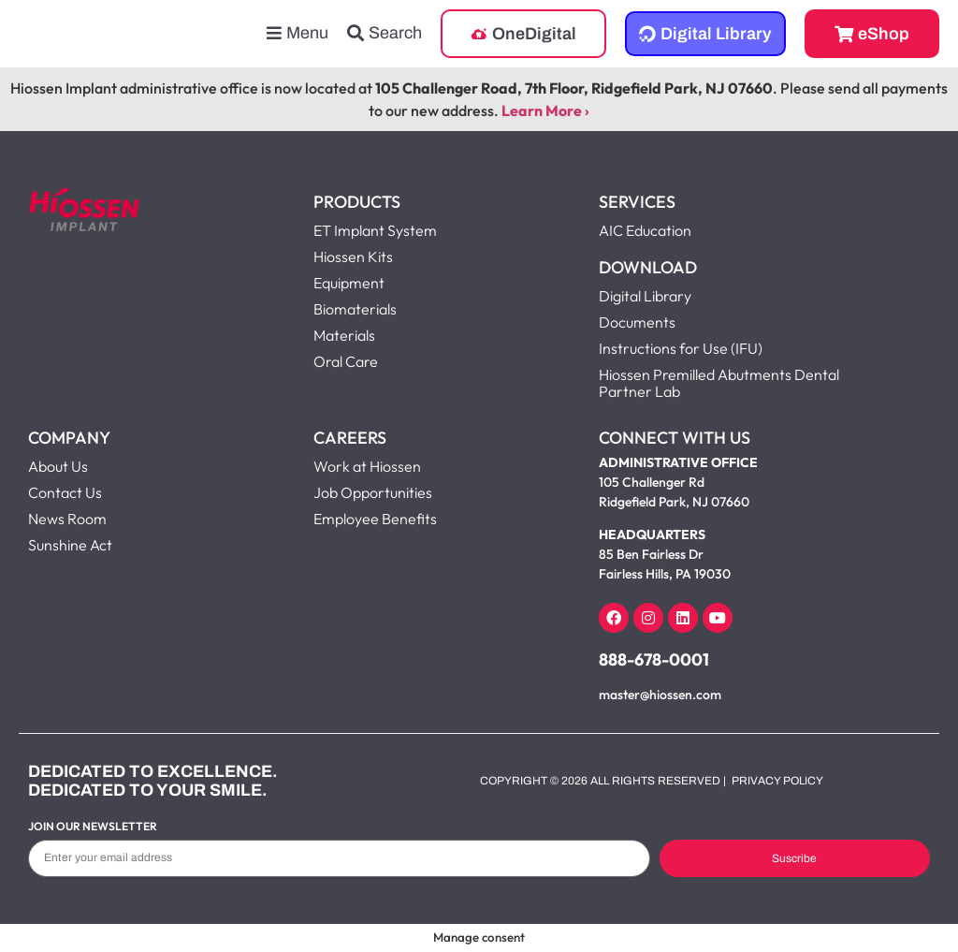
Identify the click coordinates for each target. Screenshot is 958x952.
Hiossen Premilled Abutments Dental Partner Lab (719, 383)
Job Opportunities (372, 492)
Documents (637, 322)
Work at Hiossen (367, 466)
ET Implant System (375, 230)
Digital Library (645, 295)
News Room (67, 518)
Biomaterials (355, 309)
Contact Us (65, 492)
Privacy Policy (777, 780)
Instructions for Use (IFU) (680, 348)
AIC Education (645, 230)
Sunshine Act (70, 544)
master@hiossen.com (660, 694)
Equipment (349, 282)
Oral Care (345, 361)
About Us (58, 466)
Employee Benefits (375, 518)
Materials (344, 335)
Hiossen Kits (353, 256)
